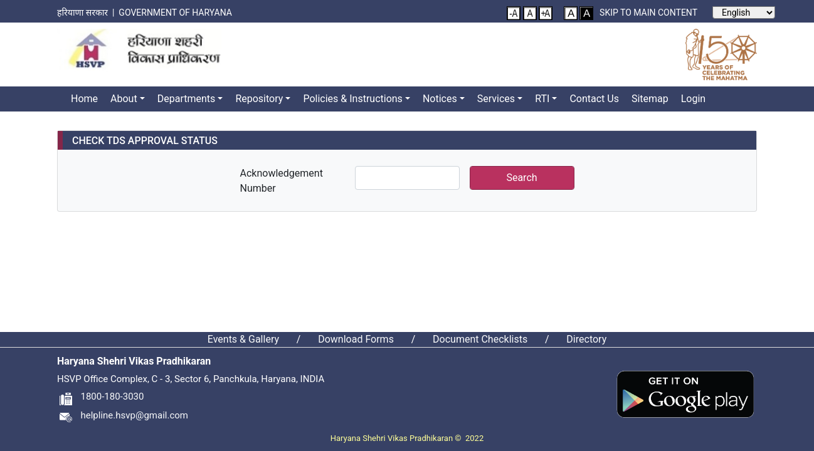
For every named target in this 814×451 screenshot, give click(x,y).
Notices (440, 99)
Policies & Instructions (352, 99)
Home (84, 99)
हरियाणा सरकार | (88, 13)
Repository (259, 99)
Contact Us (594, 99)
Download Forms (356, 339)
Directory (586, 339)
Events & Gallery (243, 339)
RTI (542, 99)
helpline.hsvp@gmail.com (122, 415)
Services (496, 99)
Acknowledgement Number (281, 180)
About (123, 99)
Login (693, 99)
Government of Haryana (176, 13)
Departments (186, 99)
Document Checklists (480, 339)
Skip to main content (648, 13)
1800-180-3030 (100, 396)
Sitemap (650, 99)
